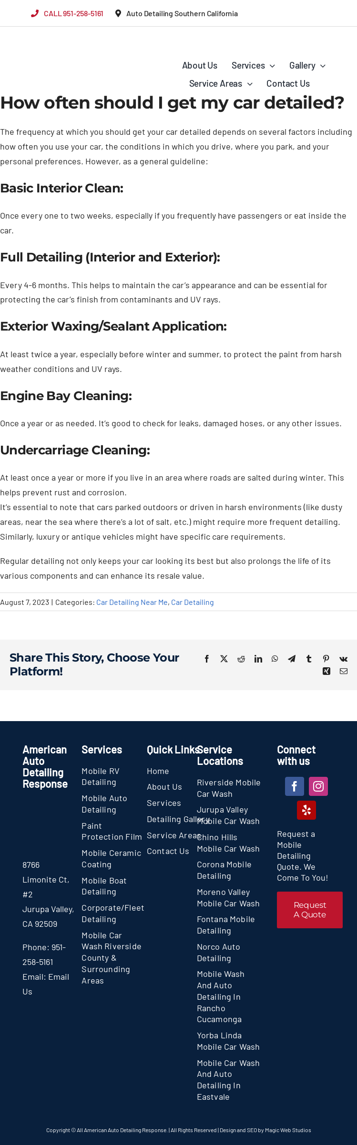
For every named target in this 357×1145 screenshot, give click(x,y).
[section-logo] (44, 40)
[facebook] (294, 786)
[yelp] (306, 810)
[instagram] (318, 786)
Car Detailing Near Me (132, 601)
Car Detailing (192, 601)
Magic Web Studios (288, 1129)
